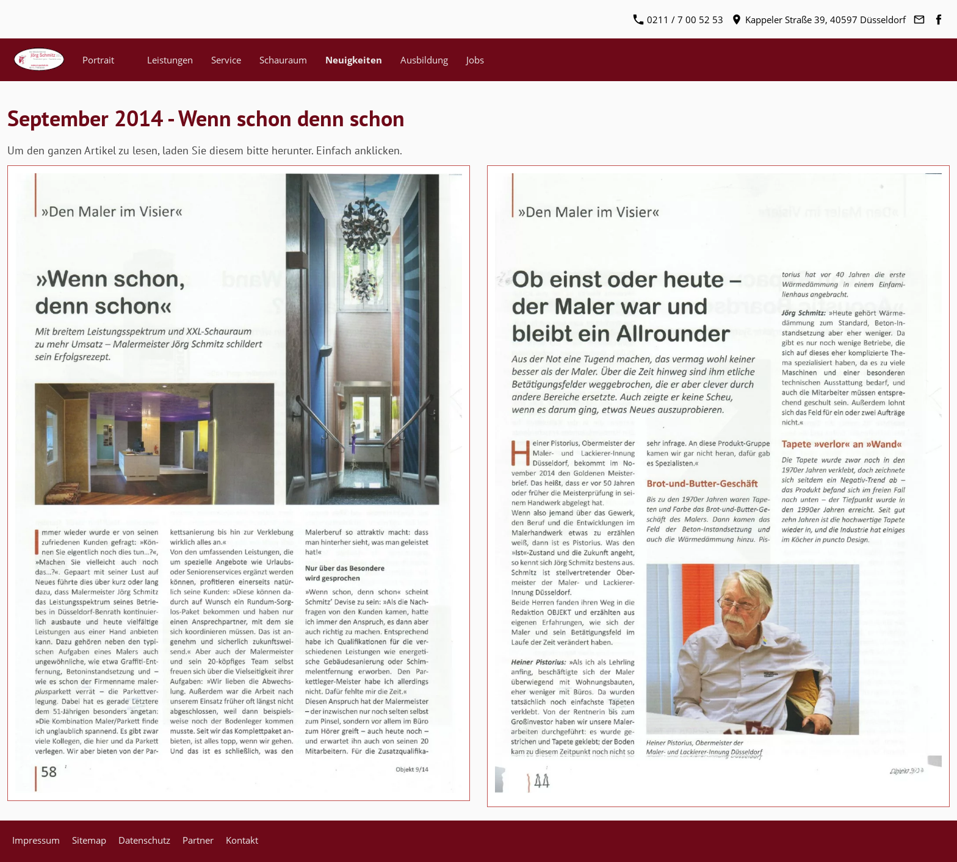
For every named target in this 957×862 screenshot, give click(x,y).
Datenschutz (144, 840)
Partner (198, 840)
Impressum (36, 840)
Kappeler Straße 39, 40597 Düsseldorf (818, 19)
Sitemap (89, 840)
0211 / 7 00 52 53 (678, 19)
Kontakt (242, 840)
